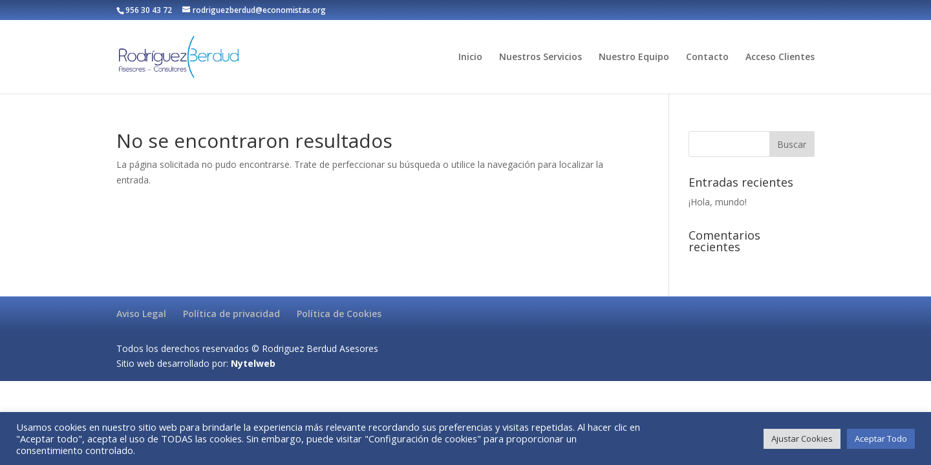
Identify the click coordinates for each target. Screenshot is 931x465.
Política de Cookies (339, 313)
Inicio (470, 57)
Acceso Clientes (780, 57)
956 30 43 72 (148, 10)
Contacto (707, 57)
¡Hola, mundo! (718, 202)
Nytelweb (253, 363)
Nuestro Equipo (634, 57)
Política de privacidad (231, 313)
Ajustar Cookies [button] (802, 438)
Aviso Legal (141, 313)
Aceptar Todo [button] (881, 438)
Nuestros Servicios (540, 57)
